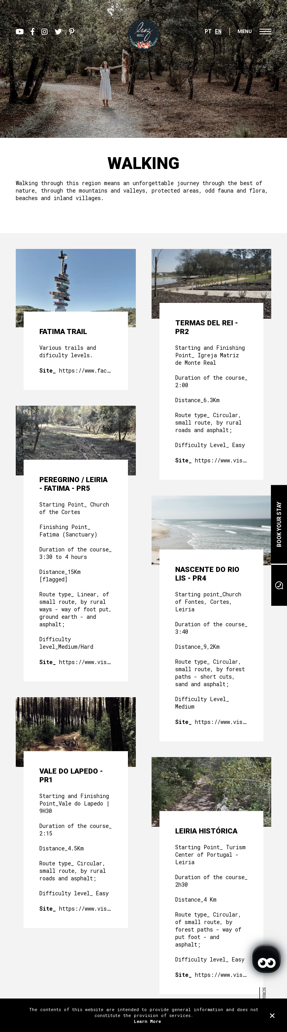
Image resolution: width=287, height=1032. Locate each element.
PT (208, 31)
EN (218, 31)
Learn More (147, 1021)
